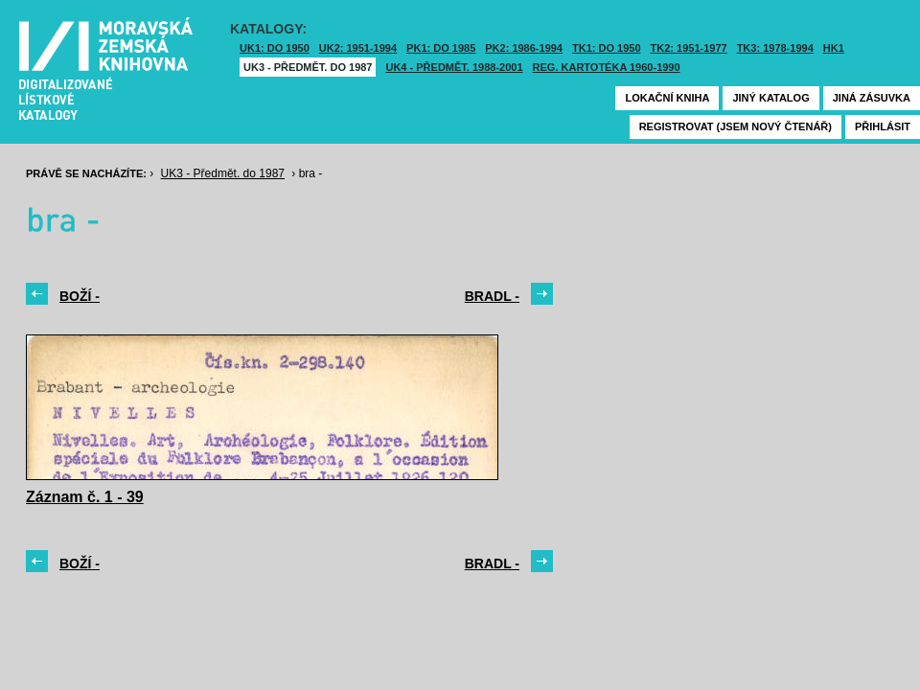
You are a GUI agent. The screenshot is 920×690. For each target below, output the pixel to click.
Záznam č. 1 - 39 (85, 497)
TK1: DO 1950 (606, 48)
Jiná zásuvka (871, 98)
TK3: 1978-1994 (775, 48)
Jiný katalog (770, 98)
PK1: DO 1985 (440, 48)
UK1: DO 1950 (275, 48)
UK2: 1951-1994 (358, 48)
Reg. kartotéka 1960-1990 (606, 67)
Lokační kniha (667, 98)
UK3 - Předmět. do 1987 (307, 67)
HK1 (833, 48)
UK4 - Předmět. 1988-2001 (453, 67)
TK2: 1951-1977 (689, 48)
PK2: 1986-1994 (524, 48)
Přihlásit (882, 126)
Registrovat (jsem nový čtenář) (735, 126)
